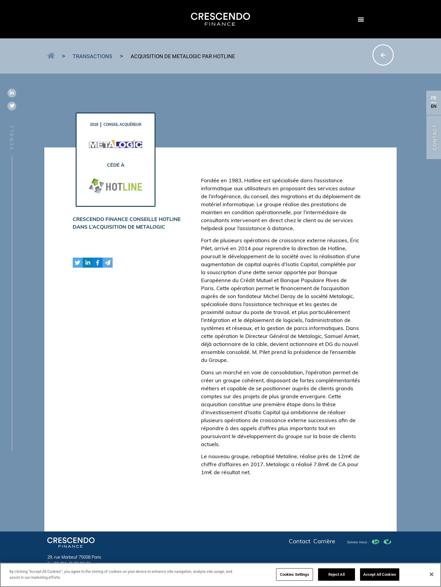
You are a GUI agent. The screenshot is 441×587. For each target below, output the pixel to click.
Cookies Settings (294, 577)
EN (434, 107)
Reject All (336, 577)
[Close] (431, 576)
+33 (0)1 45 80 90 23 (68, 564)
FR (433, 98)
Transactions (92, 56)
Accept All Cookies (379, 577)
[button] (361, 19)
